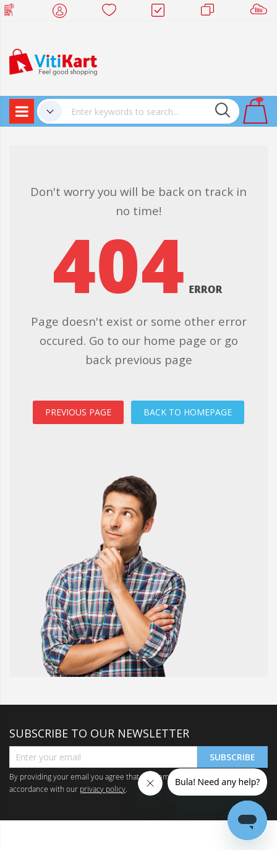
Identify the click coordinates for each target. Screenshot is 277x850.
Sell (261, 12)
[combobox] (150, 111)
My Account (63, 12)
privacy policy (103, 789)
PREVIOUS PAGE (78, 412)
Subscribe (232, 757)
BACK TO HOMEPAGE (187, 412)
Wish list (113, 12)
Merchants (212, 12)
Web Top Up (14, 12)
